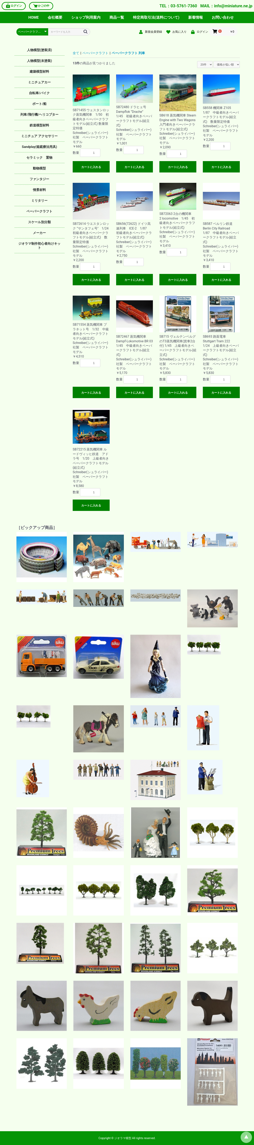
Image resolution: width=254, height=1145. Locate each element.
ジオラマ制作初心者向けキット (39, 246)
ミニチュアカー (39, 82)
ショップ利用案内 (86, 17)
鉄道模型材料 (39, 125)
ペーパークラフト (39, 211)
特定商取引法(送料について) (156, 17)
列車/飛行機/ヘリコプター (39, 114)
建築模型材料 (39, 71)
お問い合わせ (223, 17)
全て (76, 53)
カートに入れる (91, 167)
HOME (33, 17)
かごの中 (41, 6)
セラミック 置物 (39, 157)
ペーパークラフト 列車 (128, 53)
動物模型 (39, 168)
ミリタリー (39, 201)
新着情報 (195, 17)
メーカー (39, 233)
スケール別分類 (39, 222)
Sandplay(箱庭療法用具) (39, 147)
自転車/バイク (39, 93)
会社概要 (55, 17)
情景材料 (39, 190)
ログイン (13, 6)
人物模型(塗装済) (39, 50)
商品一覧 (116, 17)
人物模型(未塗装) (39, 61)
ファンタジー (39, 179)
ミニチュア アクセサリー (39, 136)
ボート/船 (39, 104)
